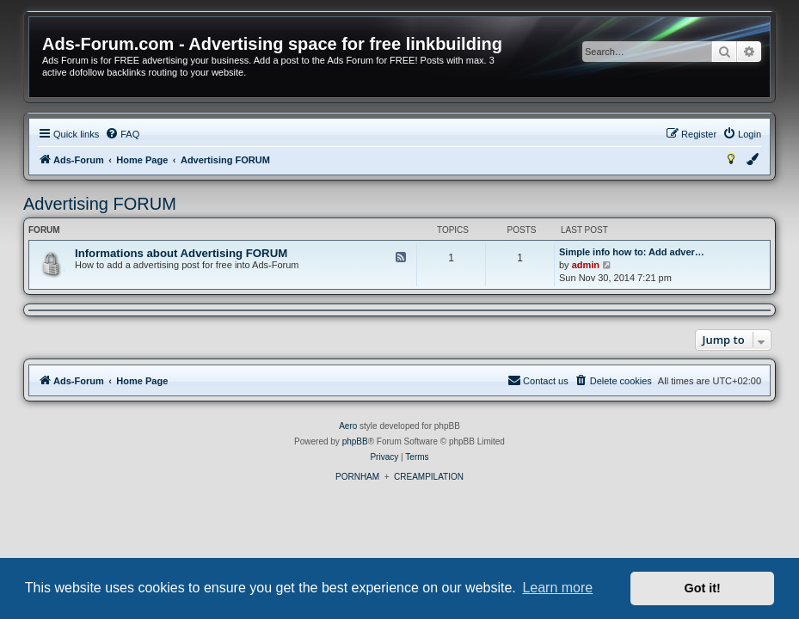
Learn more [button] (557, 587)
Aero (348, 426)
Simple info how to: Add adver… (631, 252)
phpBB (355, 441)
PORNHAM (357, 476)
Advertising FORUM (99, 203)
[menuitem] (122, 134)
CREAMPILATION (429, 476)
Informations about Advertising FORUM (181, 253)
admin (585, 265)
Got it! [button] (703, 588)
